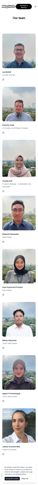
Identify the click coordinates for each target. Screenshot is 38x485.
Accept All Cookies (12, 478)
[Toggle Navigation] (35, 6)
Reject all (25, 478)
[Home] (9, 6)
